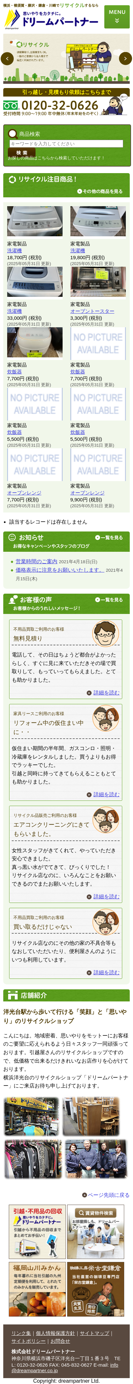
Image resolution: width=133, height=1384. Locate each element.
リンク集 (21, 1333)
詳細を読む (107, 692)
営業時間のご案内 (36, 561)
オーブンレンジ (24, 492)
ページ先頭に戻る (109, 1195)
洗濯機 (14, 250)
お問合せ (60, 1341)
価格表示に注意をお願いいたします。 (60, 570)
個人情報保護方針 (55, 1333)
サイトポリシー (28, 1341)
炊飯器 (14, 371)
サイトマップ (94, 1333)
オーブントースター (92, 311)
